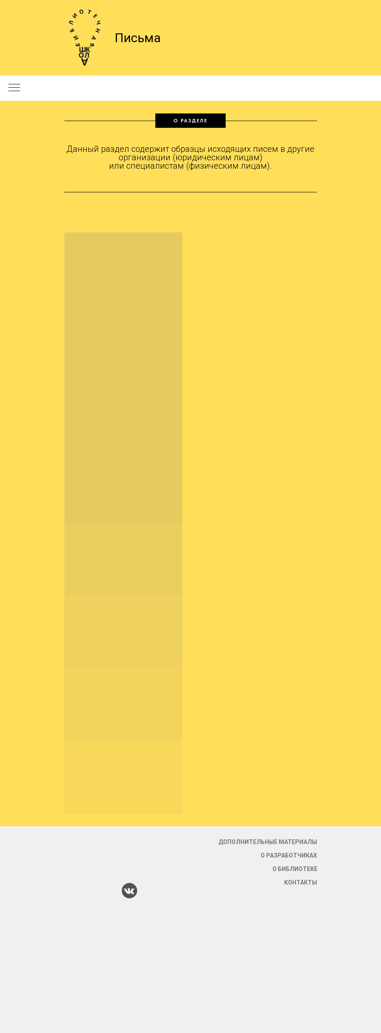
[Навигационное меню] (14, 88)
